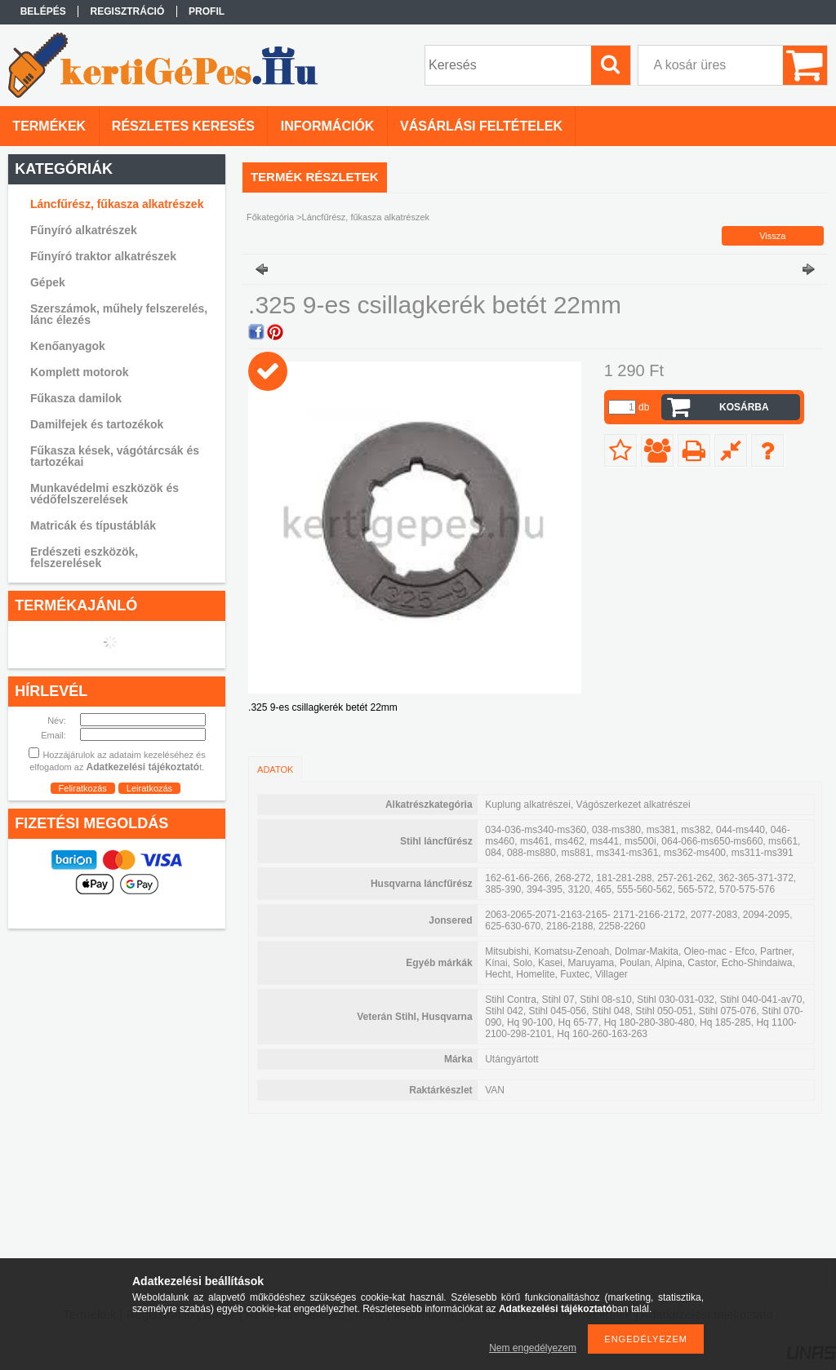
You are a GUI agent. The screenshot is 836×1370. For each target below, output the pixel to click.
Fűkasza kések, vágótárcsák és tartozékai (114, 456)
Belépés (43, 11)
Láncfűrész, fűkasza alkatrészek (116, 204)
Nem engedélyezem (532, 1348)
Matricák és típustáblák (93, 525)
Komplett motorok (79, 372)
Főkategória (270, 217)
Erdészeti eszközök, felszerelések (84, 557)
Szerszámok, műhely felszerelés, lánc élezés (118, 314)
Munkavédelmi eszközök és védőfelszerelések (104, 493)
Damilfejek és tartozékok (96, 424)
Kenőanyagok (67, 345)
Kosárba (744, 407)
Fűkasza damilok (76, 398)
